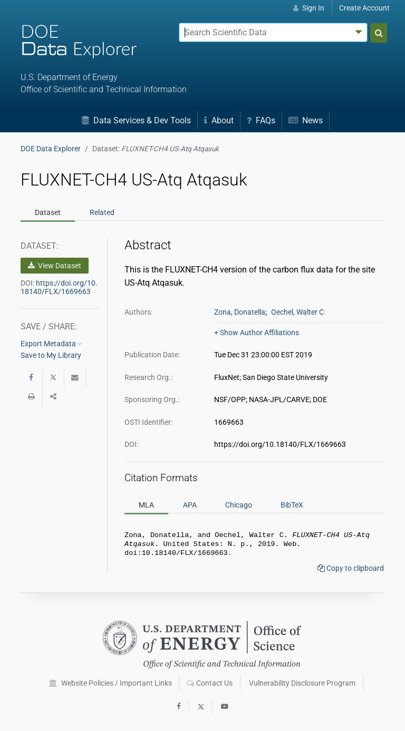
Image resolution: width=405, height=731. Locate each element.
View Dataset (54, 265)
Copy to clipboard (350, 571)
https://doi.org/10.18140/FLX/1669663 (59, 287)
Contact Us (210, 683)
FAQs (261, 120)
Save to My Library (51, 355)
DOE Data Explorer (51, 148)
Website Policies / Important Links (110, 683)
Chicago (238, 505)
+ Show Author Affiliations (256, 332)
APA (190, 505)
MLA (146, 505)
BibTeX (292, 505)
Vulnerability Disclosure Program (302, 683)
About (219, 120)
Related (102, 212)
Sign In (308, 8)
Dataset (48, 212)
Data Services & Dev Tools (136, 120)
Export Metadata (51, 343)
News (305, 120)
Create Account (364, 8)
